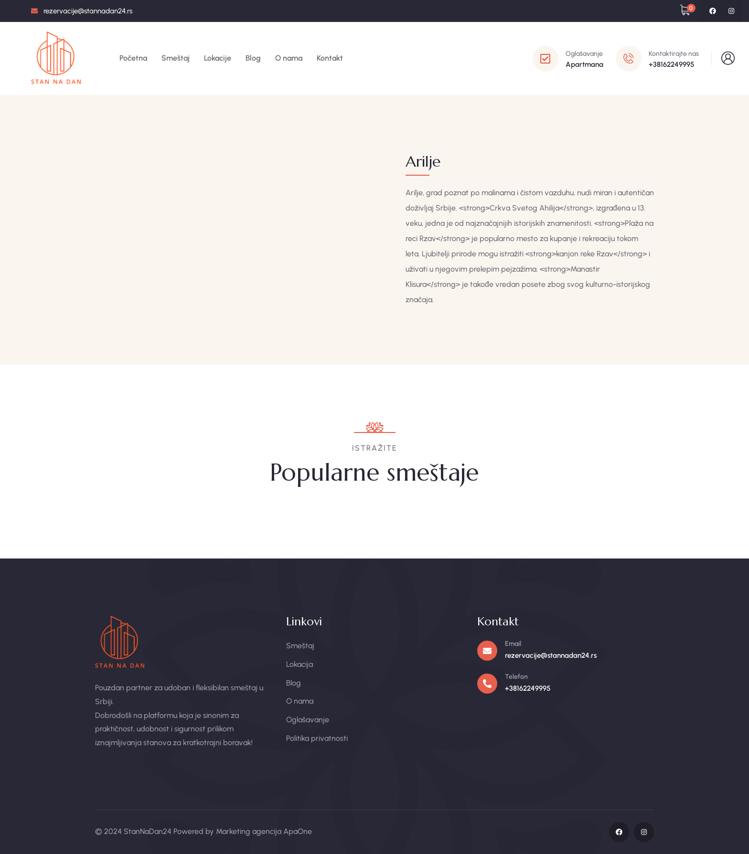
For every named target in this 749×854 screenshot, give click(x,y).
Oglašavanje (584, 54)
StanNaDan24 (147, 831)
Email (513, 644)
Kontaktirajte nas (674, 54)
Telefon (516, 677)
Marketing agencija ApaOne (264, 831)
